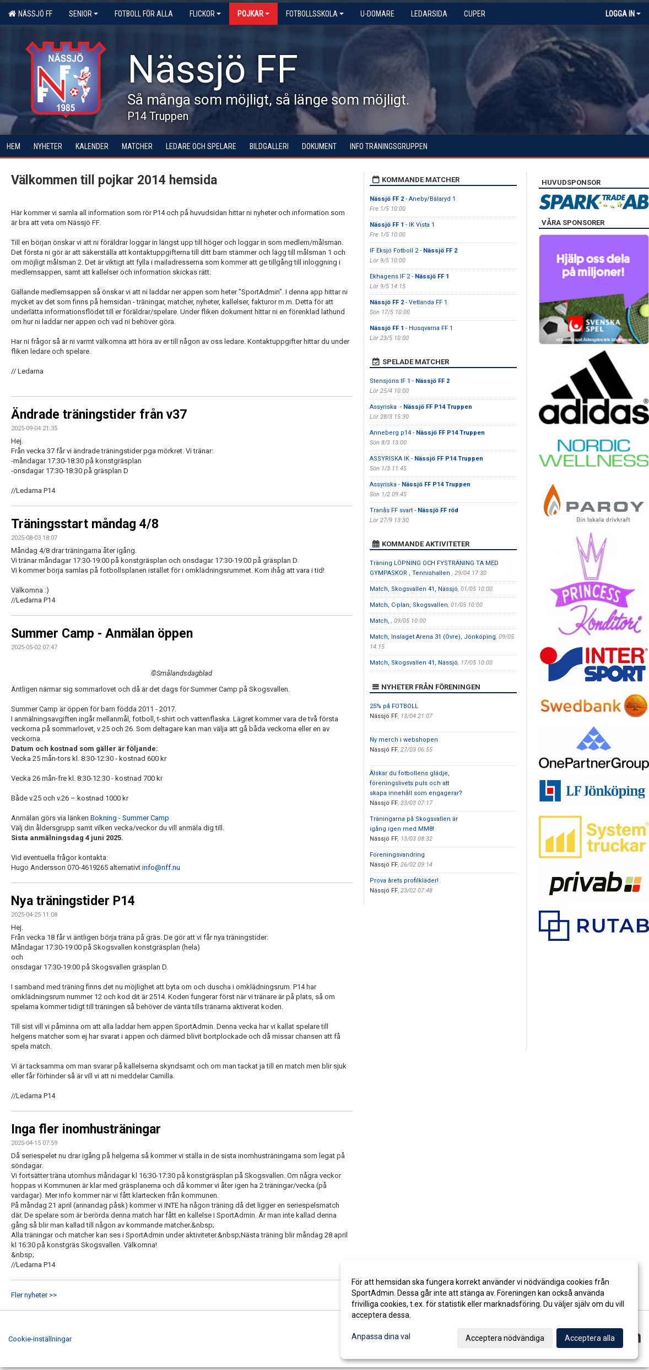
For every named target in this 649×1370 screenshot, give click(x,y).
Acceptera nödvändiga (505, 1338)
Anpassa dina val (380, 1336)
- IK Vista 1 (402, 224)
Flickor (205, 13)
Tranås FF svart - (414, 510)
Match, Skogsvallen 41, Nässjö (414, 589)
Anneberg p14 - (427, 432)
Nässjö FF (30, 13)
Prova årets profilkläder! (404, 880)
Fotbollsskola (315, 13)
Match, (380, 620)
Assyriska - (421, 406)
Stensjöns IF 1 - (410, 381)
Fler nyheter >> (34, 1295)
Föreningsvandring (397, 854)
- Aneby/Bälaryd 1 (413, 198)
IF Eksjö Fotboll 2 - (413, 250)
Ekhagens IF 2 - (409, 276)
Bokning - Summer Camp (129, 818)
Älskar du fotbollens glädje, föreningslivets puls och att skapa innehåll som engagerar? (416, 783)
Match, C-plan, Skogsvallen (409, 605)
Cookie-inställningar (40, 1339)
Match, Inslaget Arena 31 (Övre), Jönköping (433, 636)
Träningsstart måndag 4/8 (85, 524)
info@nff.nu (161, 867)
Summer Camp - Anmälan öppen (102, 633)
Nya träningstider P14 (73, 901)
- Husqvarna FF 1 (411, 328)
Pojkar (253, 13)
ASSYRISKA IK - (426, 458)
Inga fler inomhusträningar (86, 1129)
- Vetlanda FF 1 (408, 302)
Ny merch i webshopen (404, 739)
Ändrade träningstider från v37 (99, 414)
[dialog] (489, 1309)
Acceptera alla (590, 1338)
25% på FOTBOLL (394, 706)
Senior (83, 13)
